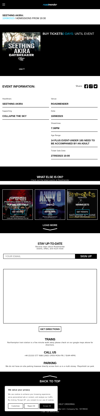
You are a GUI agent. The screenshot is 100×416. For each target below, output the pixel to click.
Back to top (50, 379)
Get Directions (50, 329)
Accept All (47, 406)
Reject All (31, 406)
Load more (50, 227)
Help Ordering (67, 404)
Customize (16, 406)
